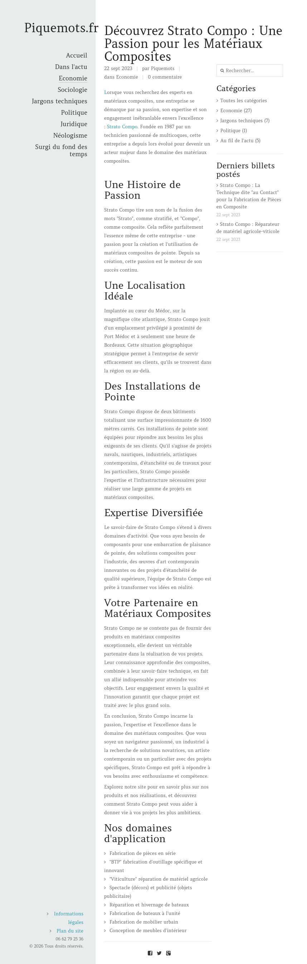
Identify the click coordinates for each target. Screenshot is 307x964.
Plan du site (70, 931)
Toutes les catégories (243, 101)
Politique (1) (233, 131)
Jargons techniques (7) (245, 121)
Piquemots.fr (61, 27)
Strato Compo (122, 127)
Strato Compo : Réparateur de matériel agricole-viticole (247, 227)
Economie (127, 77)
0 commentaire (165, 77)
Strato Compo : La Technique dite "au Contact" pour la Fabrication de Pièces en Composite (248, 196)
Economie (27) (236, 111)
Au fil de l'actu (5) (240, 141)
